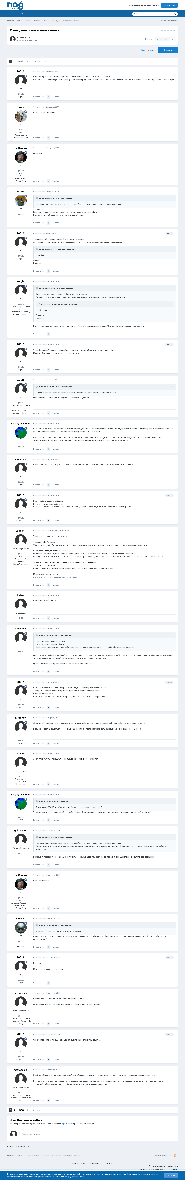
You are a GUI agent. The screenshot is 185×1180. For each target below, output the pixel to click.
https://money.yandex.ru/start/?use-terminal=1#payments (71, 562)
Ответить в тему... (31, 1134)
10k (20, 130)
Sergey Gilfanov (20, 423)
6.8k (21, 482)
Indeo (20, 595)
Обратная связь (96, 1163)
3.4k (21, 94)
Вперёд (21, 61)
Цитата (56, 97)
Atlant (20, 753)
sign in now (67, 1124)
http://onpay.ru (49, 542)
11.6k (21, 446)
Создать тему (147, 50)
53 (21, 776)
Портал (24, 14)
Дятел (20, 107)
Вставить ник (38, 97)
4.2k (21, 171)
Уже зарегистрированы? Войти (144, 5)
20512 (27, 37)
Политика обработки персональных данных (158, 1169)
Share (148, 39)
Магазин (13, 14)
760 (21, 853)
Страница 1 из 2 (39, 61)
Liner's (20, 918)
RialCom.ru (20, 148)
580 (21, 554)
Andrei (20, 191)
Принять (171, 1175)
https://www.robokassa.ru (55, 551)
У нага (36, 40)
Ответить (167, 50)
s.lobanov (20, 459)
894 (21, 1016)
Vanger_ (20, 531)
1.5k (20, 941)
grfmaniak (20, 830)
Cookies (109, 1163)
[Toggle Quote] (37, 198)
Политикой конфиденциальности (69, 1177)
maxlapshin (20, 993)
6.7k (21, 304)
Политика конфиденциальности (163, 1166)
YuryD (20, 281)
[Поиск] (145, 14)
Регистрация (169, 5)
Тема (83, 1163)
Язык (75, 1163)
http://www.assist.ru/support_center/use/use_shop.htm (75, 759)
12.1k (21, 214)
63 (21, 618)
